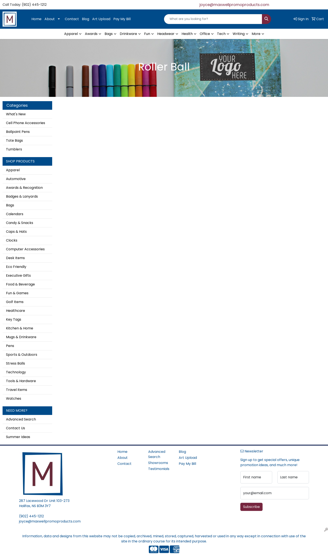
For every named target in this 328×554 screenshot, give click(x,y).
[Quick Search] (213, 19)
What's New (16, 114)
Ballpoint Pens (18, 131)
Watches (13, 398)
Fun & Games (17, 293)
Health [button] (187, 33)
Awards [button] (91, 33)
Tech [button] (221, 33)
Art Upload (101, 19)
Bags (10, 205)
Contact (72, 19)
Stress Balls (15, 363)
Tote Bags (14, 140)
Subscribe (251, 506)
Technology (16, 372)
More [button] (256, 33)
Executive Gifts (18, 275)
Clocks (11, 240)
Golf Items (15, 301)
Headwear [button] (165, 33)
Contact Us (15, 428)
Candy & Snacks (19, 222)
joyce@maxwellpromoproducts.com (234, 4)
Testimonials (158, 468)
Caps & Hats (16, 231)
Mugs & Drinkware (21, 337)
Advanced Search (21, 419)
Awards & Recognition (24, 187)
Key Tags (13, 319)
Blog (85, 19)
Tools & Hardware (21, 380)
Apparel (13, 170)
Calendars (14, 214)
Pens (10, 345)
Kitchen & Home (19, 328)
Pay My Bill (122, 19)
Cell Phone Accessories (25, 122)
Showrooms (158, 462)
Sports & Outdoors (21, 354)
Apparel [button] (71, 33)
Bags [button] (109, 33)
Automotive (16, 178)
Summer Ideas (18, 436)
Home (36, 19)
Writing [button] (239, 33)
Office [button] (205, 33)
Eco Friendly (16, 266)
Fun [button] (147, 33)
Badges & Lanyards (22, 196)
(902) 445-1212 (31, 516)
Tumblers (14, 149)
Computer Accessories (25, 249)
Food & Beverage (20, 284)
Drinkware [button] (128, 33)
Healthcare (15, 310)
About (49, 19)
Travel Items (16, 389)
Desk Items (15, 257)
